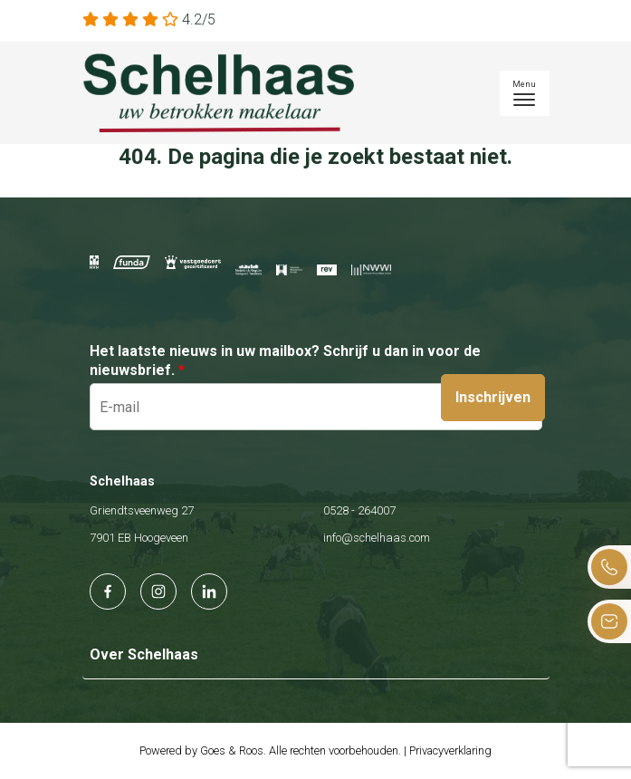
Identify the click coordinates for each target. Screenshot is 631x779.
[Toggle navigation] (525, 93)
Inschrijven (493, 397)
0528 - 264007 (359, 510)
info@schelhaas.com (376, 537)
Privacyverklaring (450, 750)
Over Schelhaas (144, 654)
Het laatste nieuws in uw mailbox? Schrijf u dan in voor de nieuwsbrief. (285, 360)
